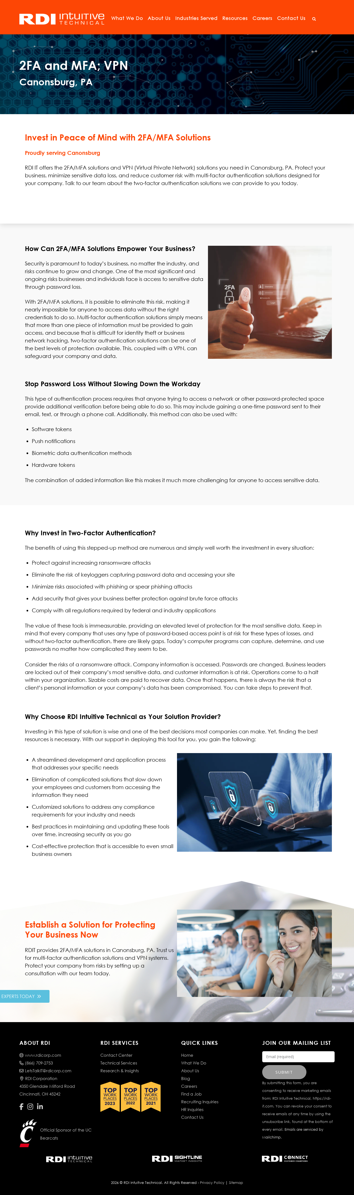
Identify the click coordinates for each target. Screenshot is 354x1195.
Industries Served (196, 18)
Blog (185, 1078)
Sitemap (236, 1182)
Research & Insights (119, 1070)
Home (187, 1055)
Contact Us (291, 18)
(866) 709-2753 (36, 1063)
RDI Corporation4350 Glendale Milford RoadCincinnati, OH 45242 (47, 1086)
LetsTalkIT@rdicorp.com (45, 1070)
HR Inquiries (192, 1109)
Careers (262, 18)
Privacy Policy (212, 1182)
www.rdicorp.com (40, 1055)
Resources (235, 18)
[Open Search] (314, 19)
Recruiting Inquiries (199, 1101)
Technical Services (118, 1063)
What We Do (127, 18)
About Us (159, 18)
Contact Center (116, 1055)
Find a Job (191, 1094)
